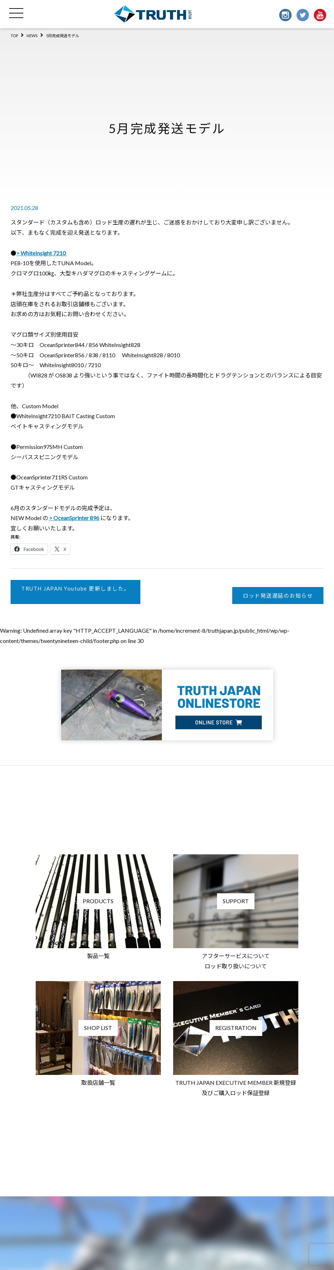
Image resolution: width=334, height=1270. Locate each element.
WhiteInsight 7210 (43, 253)
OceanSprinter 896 (76, 517)
